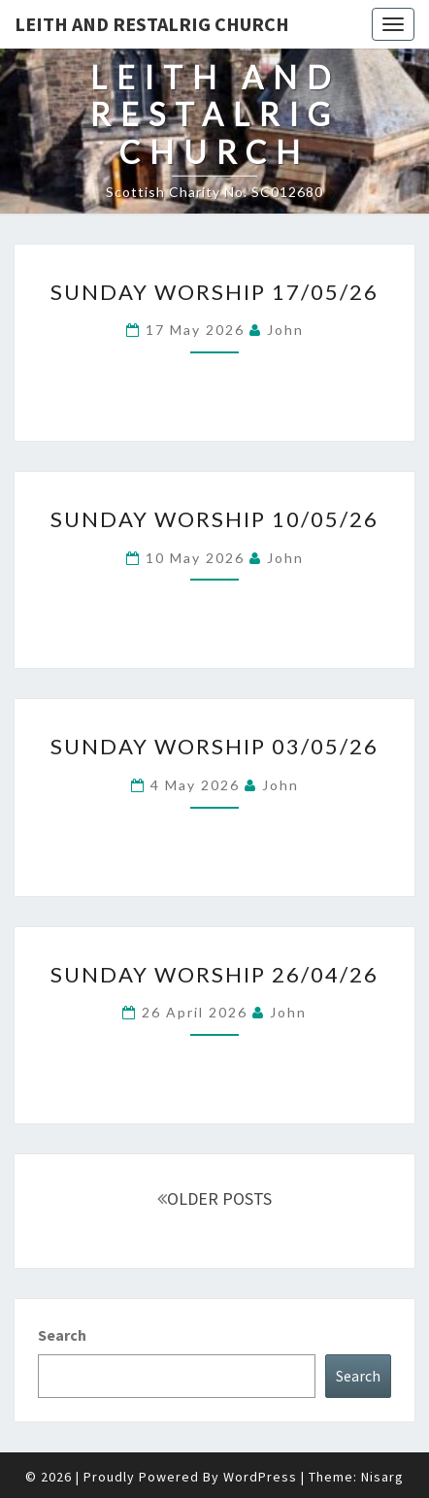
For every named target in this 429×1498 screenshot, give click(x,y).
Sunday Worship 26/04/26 (214, 974)
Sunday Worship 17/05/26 (214, 292)
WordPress (260, 1476)
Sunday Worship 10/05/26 (214, 519)
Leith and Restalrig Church (152, 24)
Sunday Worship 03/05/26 (214, 746)
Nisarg (382, 1476)
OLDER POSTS (214, 1198)
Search (62, 1335)
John (285, 329)
